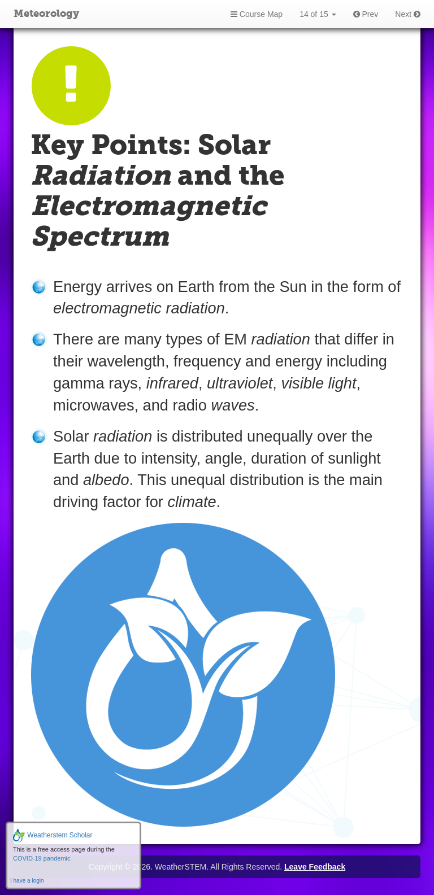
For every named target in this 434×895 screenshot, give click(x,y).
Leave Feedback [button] (314, 866)
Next (407, 14)
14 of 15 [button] (318, 14)
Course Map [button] (257, 14)
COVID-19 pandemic (42, 858)
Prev (366, 14)
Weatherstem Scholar (53, 835)
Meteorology (46, 14)
